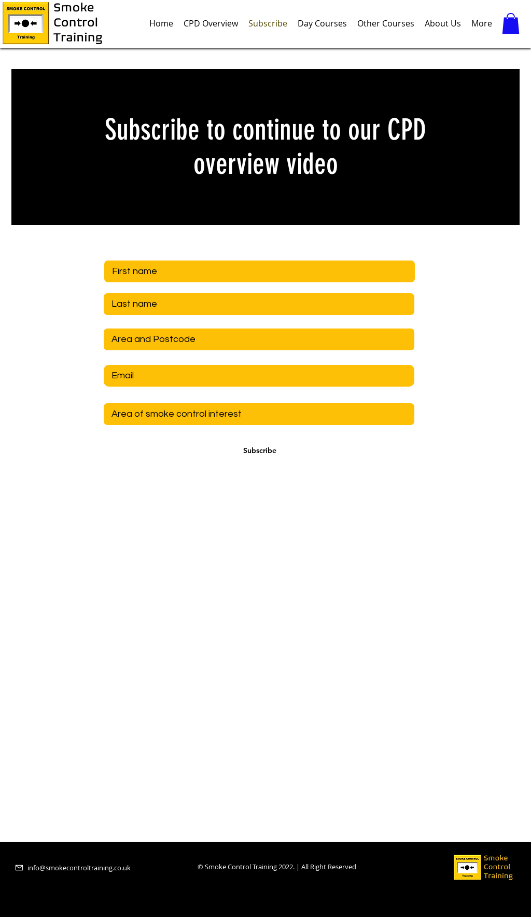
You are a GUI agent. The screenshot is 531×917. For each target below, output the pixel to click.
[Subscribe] (260, 451)
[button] (511, 23)
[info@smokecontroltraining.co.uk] (83, 867)
